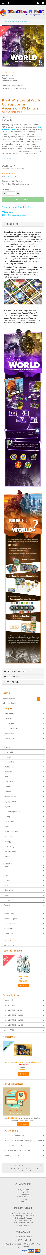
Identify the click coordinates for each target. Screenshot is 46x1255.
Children (7, 757)
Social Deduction (11, 831)
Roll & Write (9, 821)
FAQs (24, 1199)
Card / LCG (8, 752)
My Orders (24, 1194)
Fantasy (7, 792)
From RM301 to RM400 (13, 1025)
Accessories (9, 738)
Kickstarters (9, 723)
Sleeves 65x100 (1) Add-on (12, 181)
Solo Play (8, 836)
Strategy (7, 841)
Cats (6, 870)
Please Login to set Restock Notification (18, 207)
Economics (8, 782)
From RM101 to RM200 (13, 1015)
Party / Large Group (12, 811)
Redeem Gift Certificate (13, 1145)
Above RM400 (10, 1030)
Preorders (8, 718)
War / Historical (10, 851)
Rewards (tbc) (24, 1197)
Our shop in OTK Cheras (24, 1215)
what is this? (12, 176)
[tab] (23, 224)
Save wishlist (8, 212)
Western (7, 856)
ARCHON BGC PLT (30, 1244)
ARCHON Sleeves (11, 728)
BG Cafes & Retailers (24, 1223)
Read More (6, 158)
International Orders (25, 1220)
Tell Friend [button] (11, 682)
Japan (6, 895)
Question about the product (14, 215)
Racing (7, 816)
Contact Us (24, 1201)
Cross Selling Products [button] (18, 671)
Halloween (8, 890)
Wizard (7, 905)
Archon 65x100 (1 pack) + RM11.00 (19, 184)
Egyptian (7, 880)
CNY (6, 875)
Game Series (9, 913)
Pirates (7, 900)
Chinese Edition (10, 928)
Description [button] (12, 224)
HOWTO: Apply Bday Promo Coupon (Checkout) (23, 1140)
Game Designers (11, 918)
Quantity (5, 189)
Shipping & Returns (12, 1155)
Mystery (7, 806)
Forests (7, 885)
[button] (6, 972)
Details (23, 985)
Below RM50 (9, 1005)
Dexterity (8, 772)
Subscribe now (23, 1124)
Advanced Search (9, 703)
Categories (13, 21)
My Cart (24, 1192)
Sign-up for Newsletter (23, 1237)
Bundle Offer (9, 733)
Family (7, 787)
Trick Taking (9, 846)
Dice (6, 777)
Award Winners (10, 923)
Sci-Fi (6, 826)
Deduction (8, 767)
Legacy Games (10, 801)
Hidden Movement (11, 797)
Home (4, 21)
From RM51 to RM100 (13, 1010)
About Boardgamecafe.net (24, 1213)
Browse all (8, 933)
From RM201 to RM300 (13, 1020)
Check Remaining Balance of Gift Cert (19, 1150)
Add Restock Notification (14, 1135)
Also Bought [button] (12, 677)
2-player (7, 747)
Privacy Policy (24, 1225)
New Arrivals (9, 713)
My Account (24, 1189)
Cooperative (9, 762)
